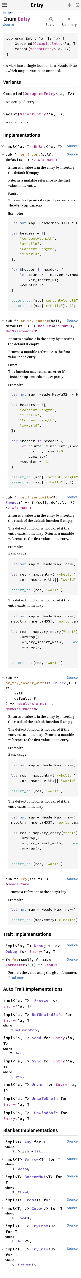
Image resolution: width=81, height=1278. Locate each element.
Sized (41, 1151)
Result (44, 326)
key (24, 879)
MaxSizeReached (21, 331)
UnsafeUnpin (45, 1098)
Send (36, 1037)
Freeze (41, 1000)
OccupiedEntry (48, 43)
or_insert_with (36, 497)
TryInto (40, 1249)
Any (28, 1141)
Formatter (15, 965)
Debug (40, 945)
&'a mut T (47, 159)
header (17, 13)
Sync (36, 1061)
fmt (15, 959)
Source (8, 25)
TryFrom (40, 1225)
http (6, 13)
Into (36, 1208)
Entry (37, 5)
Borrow (31, 1159)
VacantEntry (42, 49)
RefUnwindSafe (47, 1014)
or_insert (30, 154)
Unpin (38, 1084)
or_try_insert (35, 320)
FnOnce (12, 502)
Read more (16, 977)
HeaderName (18, 884)
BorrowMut (35, 1176)
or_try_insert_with (25, 683)
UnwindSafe (46, 1112)
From (29, 1199)
